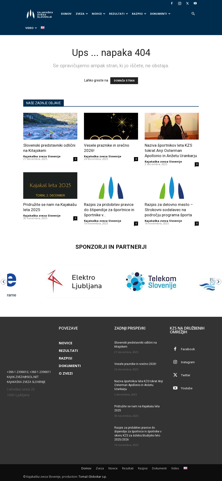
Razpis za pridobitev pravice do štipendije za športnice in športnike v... (109, 209)
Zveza (82, 13)
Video (31, 28)
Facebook (188, 349)
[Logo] (41, 14)
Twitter (185, 375)
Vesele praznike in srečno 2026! (135, 364)
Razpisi (139, 13)
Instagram (188, 362)
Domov (66, 13)
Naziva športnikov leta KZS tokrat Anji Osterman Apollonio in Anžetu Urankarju (171, 150)
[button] (193, 14)
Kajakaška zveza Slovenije (41, 156)
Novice (98, 13)
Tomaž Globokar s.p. (93, 477)
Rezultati (118, 13)
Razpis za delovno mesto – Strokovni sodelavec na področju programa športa (169, 209)
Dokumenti (160, 13)
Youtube (186, 388)
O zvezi (66, 373)
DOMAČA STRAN (124, 80)
